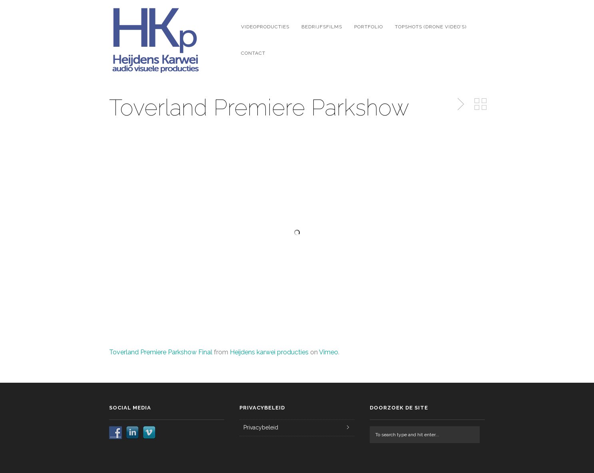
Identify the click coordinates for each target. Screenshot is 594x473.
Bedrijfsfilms (321, 27)
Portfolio (368, 27)
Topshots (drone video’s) (430, 27)
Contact (253, 53)
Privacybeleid (260, 427)
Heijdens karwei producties (269, 352)
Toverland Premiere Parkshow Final (160, 352)
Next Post (459, 104)
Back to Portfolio (480, 104)
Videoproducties (265, 27)
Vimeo (328, 352)
